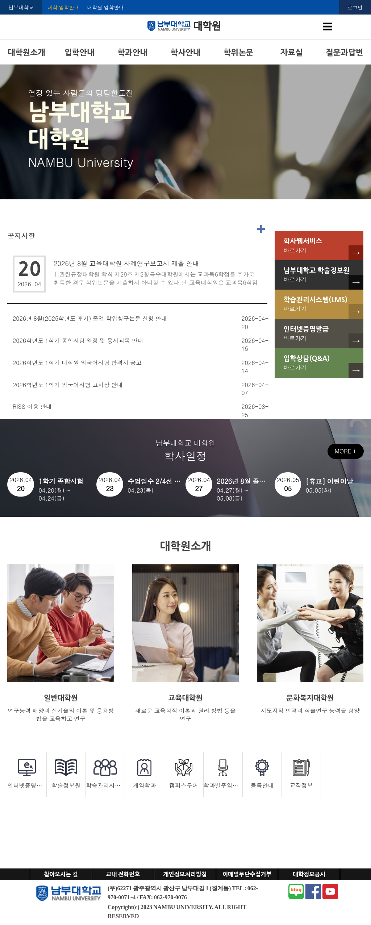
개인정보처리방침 (185, 874)
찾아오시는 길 (61, 874)
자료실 (291, 53)
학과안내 (132, 53)
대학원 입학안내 (105, 7)
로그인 (355, 7)
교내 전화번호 (123, 874)
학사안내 (186, 53)
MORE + (345, 451)
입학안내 (79, 53)
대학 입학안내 (63, 7)
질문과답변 (344, 53)
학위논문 (239, 53)
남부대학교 (21, 7)
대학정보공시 (309, 874)
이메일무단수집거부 (246, 874)
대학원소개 (26, 53)
